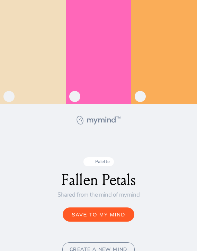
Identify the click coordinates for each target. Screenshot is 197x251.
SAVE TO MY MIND (98, 214)
